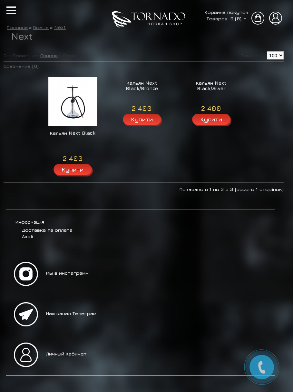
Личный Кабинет (66, 353)
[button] (11, 10)
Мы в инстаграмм (67, 273)
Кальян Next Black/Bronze (142, 85)
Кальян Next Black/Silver (211, 85)
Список (49, 55)
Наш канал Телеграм (71, 313)
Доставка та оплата (47, 230)
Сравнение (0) (21, 66)
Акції (27, 236)
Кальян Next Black (72, 133)
